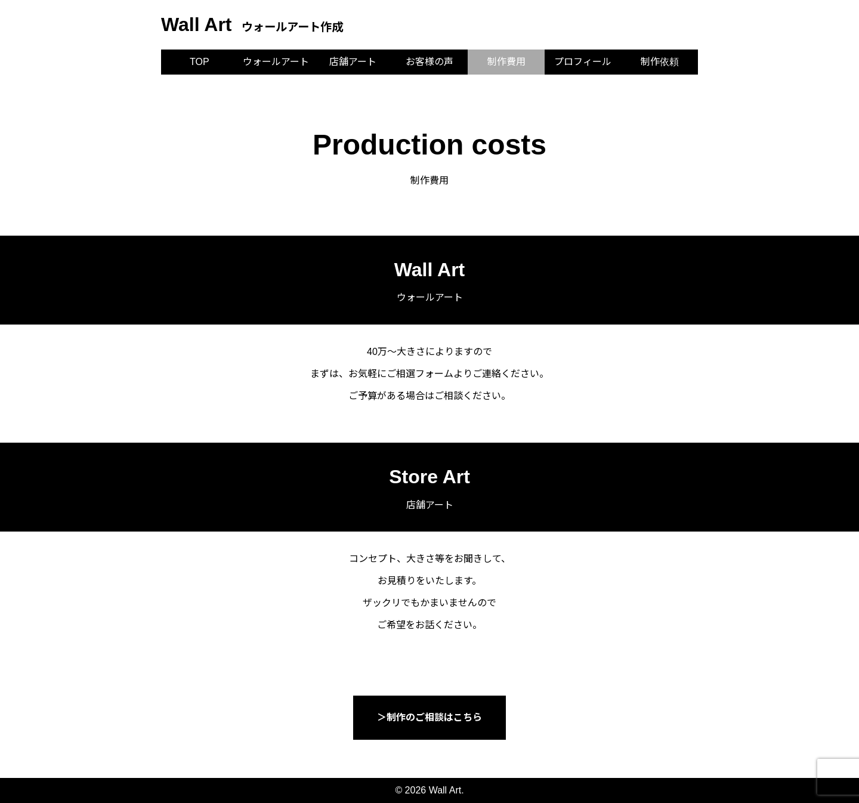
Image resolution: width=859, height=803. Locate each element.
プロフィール (582, 62)
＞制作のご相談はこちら (429, 717)
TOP (199, 62)
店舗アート (352, 62)
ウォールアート (276, 62)
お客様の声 (429, 62)
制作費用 (506, 62)
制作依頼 (660, 62)
